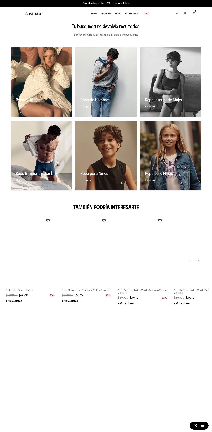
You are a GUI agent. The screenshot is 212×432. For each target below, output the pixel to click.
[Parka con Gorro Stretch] (31, 256)
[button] (177, 14)
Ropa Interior (132, 14)
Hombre (106, 14)
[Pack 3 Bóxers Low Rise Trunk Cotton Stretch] (87, 256)
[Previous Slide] (193, 260)
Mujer (94, 14)
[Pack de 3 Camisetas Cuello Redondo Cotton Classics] (143, 257)
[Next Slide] (198, 260)
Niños (118, 14)
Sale (145, 14)
